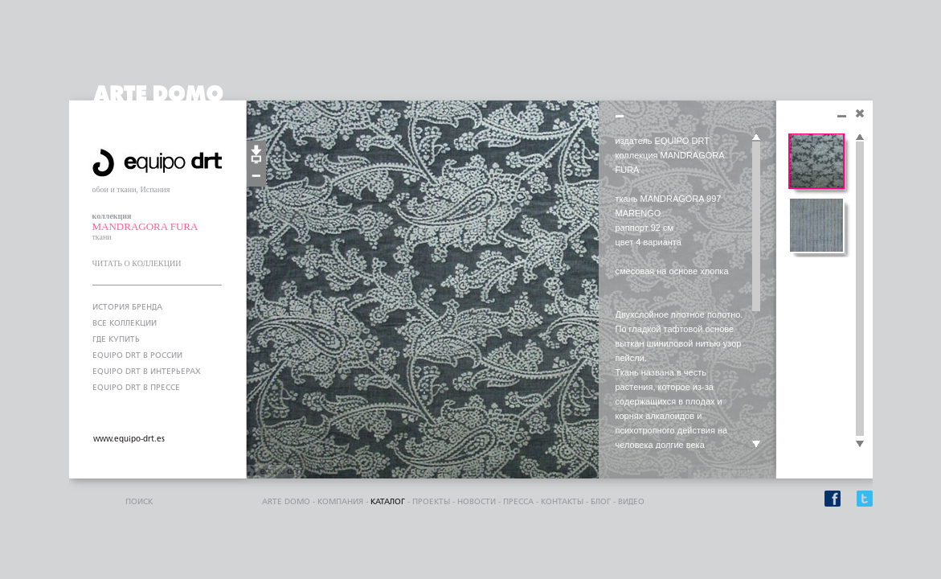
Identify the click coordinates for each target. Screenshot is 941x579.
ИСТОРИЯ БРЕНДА (127, 307)
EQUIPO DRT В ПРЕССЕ (136, 388)
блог (601, 502)
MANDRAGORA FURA (145, 226)
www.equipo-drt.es (129, 439)
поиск (139, 502)
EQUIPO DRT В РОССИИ (137, 355)
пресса (518, 502)
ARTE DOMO (286, 502)
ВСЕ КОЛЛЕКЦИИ (124, 323)
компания (340, 502)
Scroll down (756, 445)
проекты (431, 502)
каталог (387, 502)
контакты (562, 502)
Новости (476, 502)
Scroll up (756, 137)
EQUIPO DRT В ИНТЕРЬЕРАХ (146, 372)
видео (631, 502)
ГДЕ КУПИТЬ (116, 339)
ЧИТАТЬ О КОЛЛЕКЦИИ (137, 263)
